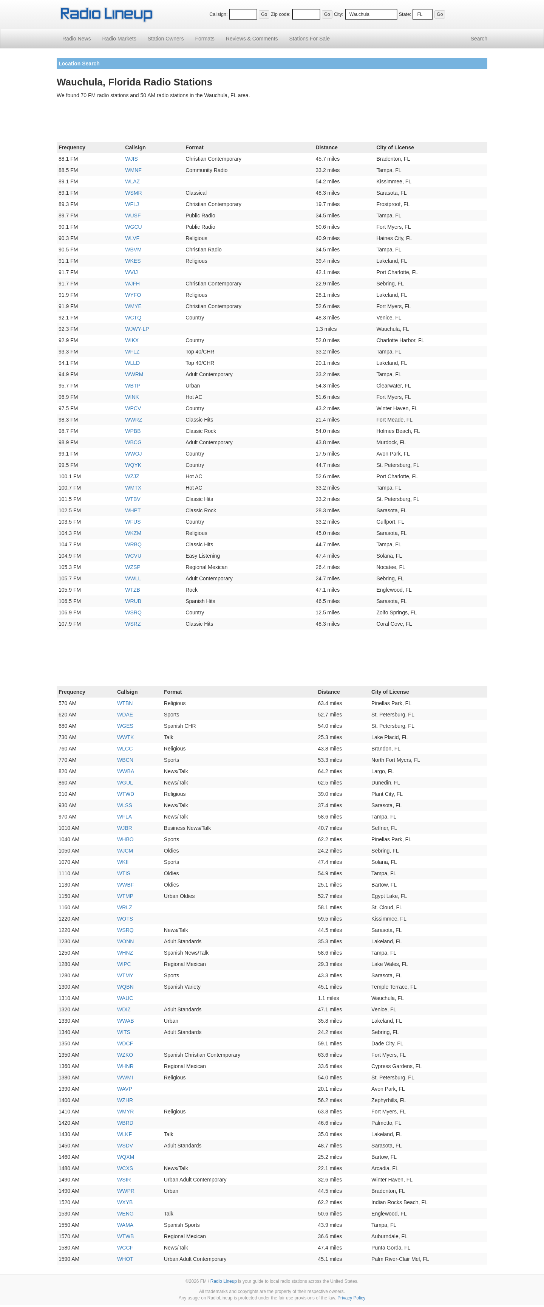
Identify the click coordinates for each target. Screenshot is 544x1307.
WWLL (133, 578)
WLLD (132, 363)
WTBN (125, 703)
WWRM (134, 374)
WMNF (133, 170)
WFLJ (132, 204)
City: (338, 14)
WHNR (125, 1066)
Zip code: (281, 14)
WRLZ (124, 907)
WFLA (124, 817)
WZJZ (132, 476)
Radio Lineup (223, 1281)
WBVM (133, 250)
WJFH (132, 284)
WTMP (125, 896)
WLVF (132, 238)
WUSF (133, 215)
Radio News (76, 39)
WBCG (133, 442)
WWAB (125, 1021)
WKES (133, 261)
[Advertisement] (272, 122)
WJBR (124, 828)
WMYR (125, 1112)
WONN (125, 941)
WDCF (125, 1043)
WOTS (125, 919)
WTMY (125, 975)
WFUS (133, 522)
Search (479, 39)
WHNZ (125, 953)
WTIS (123, 873)
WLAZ (132, 181)
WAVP (124, 1089)
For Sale (309, 39)
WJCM (125, 851)
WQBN (125, 987)
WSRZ (133, 624)
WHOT (125, 1259)
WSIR (124, 1180)
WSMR (133, 193)
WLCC (125, 749)
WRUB (133, 601)
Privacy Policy (351, 1298)
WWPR (125, 1191)
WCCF (125, 1248)
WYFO (133, 295)
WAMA (125, 1225)
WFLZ (132, 352)
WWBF (125, 885)
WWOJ (133, 454)
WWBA (125, 771)
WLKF (124, 1134)
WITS (123, 1032)
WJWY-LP (137, 329)
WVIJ (131, 272)
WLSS (124, 805)
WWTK (125, 737)
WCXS (125, 1168)
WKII (122, 862)
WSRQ (133, 612)
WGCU (133, 227)
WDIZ (124, 1009)
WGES (125, 726)
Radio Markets (119, 39)
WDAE (125, 715)
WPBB (133, 431)
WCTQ (133, 318)
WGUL (125, 783)
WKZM (133, 533)
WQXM (125, 1157)
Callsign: (218, 14)
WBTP (132, 386)
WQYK (133, 465)
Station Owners (166, 39)
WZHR (125, 1100)
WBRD (125, 1123)
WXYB (125, 1202)
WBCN (125, 760)
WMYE (133, 306)
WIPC (124, 964)
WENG (125, 1214)
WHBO (125, 839)
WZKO (125, 1055)
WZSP (132, 567)
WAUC (125, 998)
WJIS (131, 159)
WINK (132, 397)
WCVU (133, 556)
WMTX (133, 488)
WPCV (133, 408)
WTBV (132, 499)
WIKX (132, 340)
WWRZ (133, 420)
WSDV (125, 1146)
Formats (204, 39)
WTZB (132, 590)
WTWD (125, 794)
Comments (252, 39)
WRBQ (133, 544)
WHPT (133, 510)
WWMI (125, 1077)
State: (405, 14)
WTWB (125, 1236)
